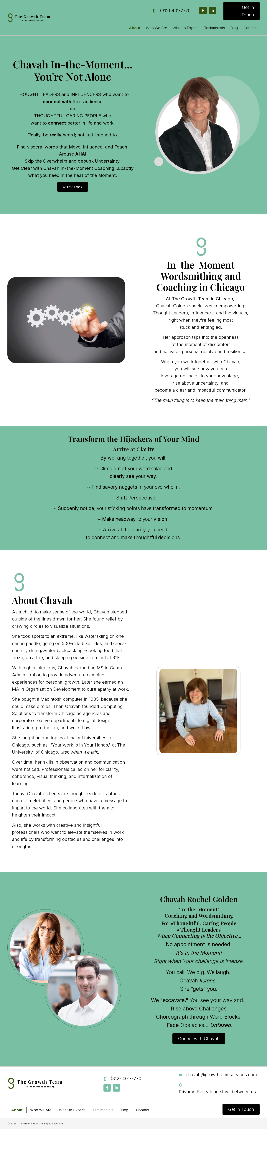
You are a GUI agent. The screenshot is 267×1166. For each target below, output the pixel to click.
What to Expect (72, 1110)
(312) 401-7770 (175, 10)
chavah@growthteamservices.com (221, 1074)
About (17, 1110)
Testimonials (103, 1110)
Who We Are (40, 1110)
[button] (203, 10)
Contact (142, 1110)
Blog (124, 1110)
